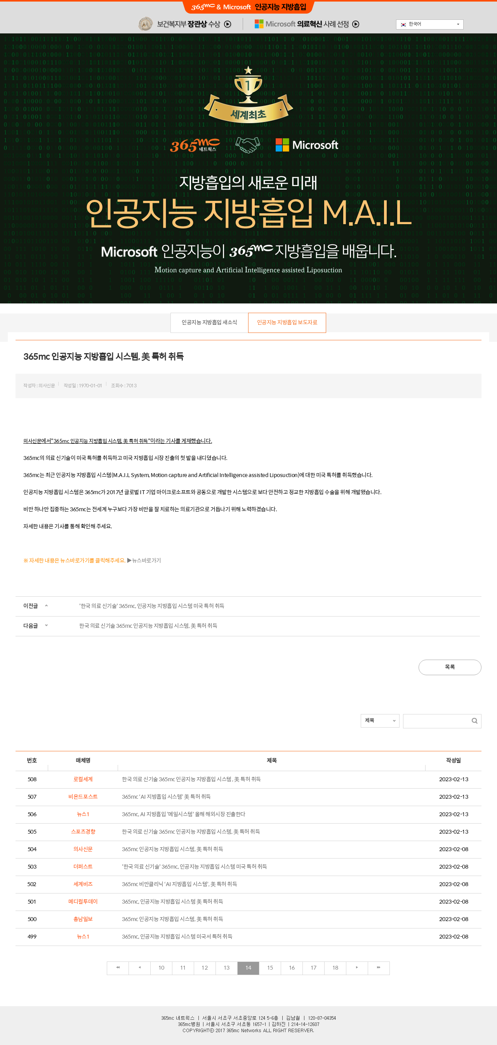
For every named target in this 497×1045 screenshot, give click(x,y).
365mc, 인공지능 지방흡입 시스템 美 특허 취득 (172, 902)
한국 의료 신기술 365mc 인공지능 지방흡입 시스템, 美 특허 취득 (148, 626)
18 (335, 968)
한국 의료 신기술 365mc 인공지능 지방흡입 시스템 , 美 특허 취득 (191, 779)
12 (205, 968)
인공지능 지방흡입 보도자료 (287, 322)
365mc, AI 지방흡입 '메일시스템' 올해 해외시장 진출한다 (183, 814)
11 (183, 968)
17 (313, 968)
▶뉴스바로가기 (144, 560)
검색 (474, 720)
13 (226, 968)
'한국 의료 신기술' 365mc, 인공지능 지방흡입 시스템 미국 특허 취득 (151, 606)
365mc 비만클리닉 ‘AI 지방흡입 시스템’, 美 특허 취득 (179, 884)
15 (270, 968)
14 (248, 968)
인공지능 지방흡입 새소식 (209, 322)
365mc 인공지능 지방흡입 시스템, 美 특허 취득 (172, 849)
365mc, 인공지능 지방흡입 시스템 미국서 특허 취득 (177, 937)
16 (292, 968)
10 (161, 968)
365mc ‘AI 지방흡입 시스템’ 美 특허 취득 (166, 797)
